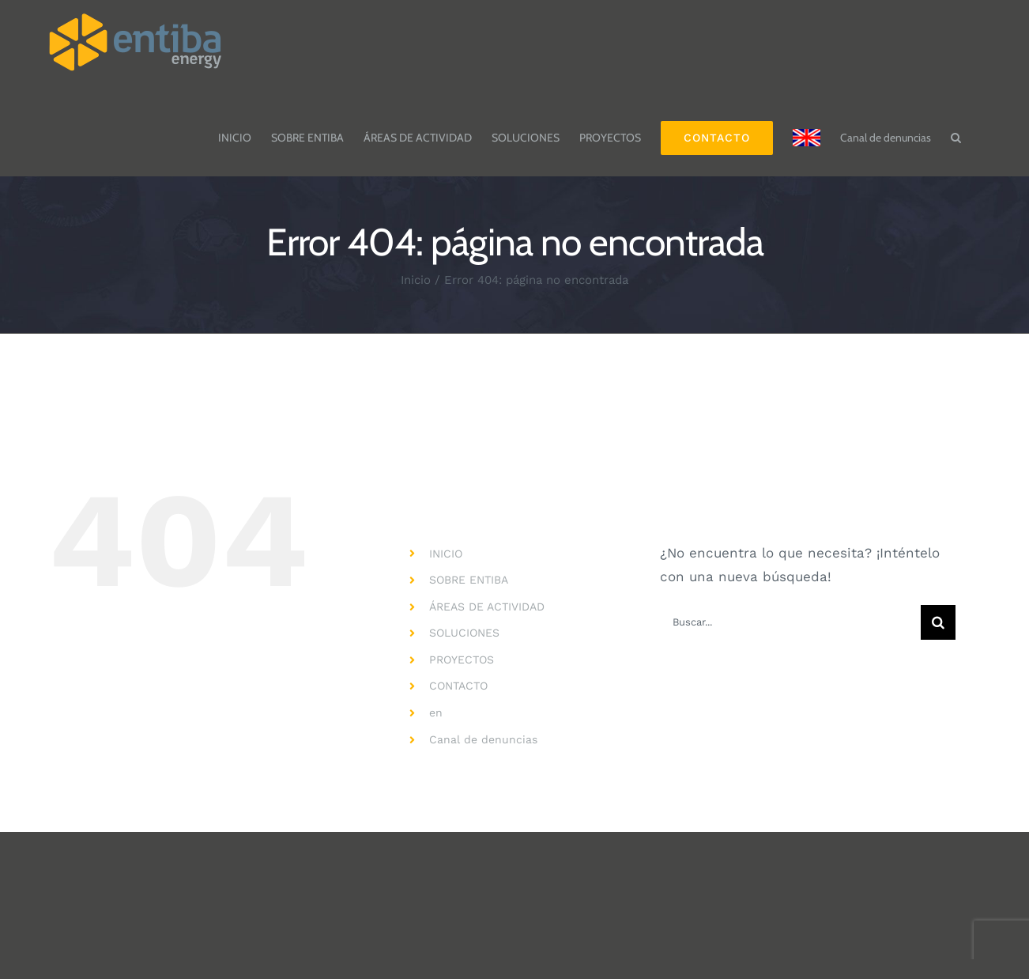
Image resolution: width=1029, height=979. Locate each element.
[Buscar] (938, 622)
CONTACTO (458, 685)
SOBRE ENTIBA (468, 579)
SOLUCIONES (464, 632)
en (436, 712)
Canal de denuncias (483, 739)
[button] (956, 130)
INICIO (445, 553)
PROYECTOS (461, 659)
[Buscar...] (790, 622)
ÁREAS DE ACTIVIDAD (487, 606)
